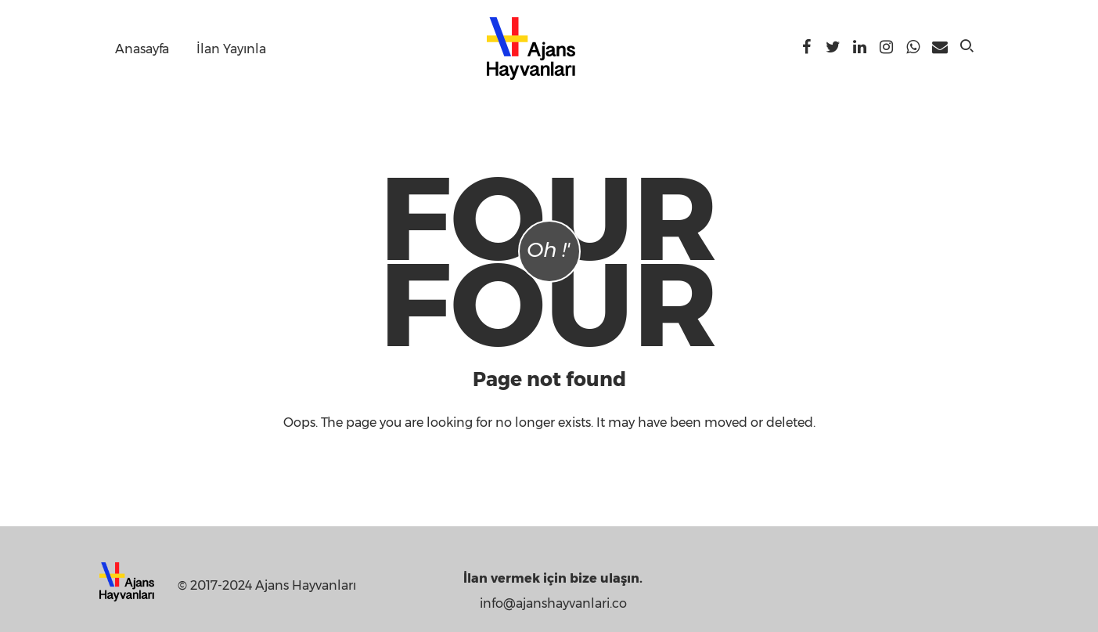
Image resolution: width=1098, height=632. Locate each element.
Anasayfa (142, 49)
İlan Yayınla (231, 49)
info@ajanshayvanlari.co (553, 603)
